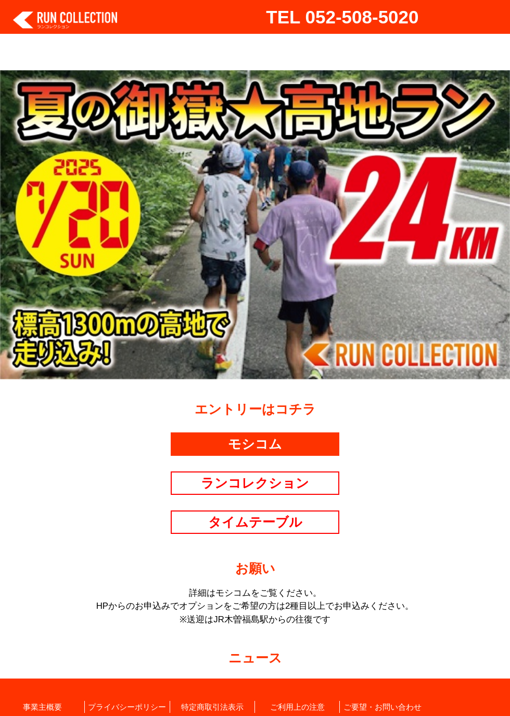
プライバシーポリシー (127, 706)
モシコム (255, 444)
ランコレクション (255, 483)
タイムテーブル (255, 522)
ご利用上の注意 (297, 706)
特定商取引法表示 (212, 706)
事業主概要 (42, 706)
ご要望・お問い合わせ (382, 706)
